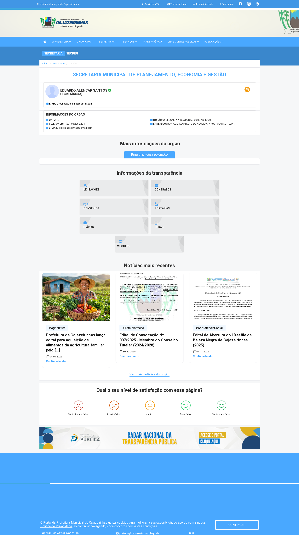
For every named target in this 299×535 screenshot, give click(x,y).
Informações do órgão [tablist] (149, 154)
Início (45, 63)
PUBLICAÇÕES (213, 41)
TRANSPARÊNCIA (152, 41)
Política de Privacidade (56, 526)
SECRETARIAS (108, 41)
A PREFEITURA (61, 41)
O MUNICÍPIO (85, 41)
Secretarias (58, 63)
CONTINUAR (236, 525)
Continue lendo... (57, 323)
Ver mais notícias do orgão (149, 337)
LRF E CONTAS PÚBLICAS (183, 41)
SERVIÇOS (130, 41)
